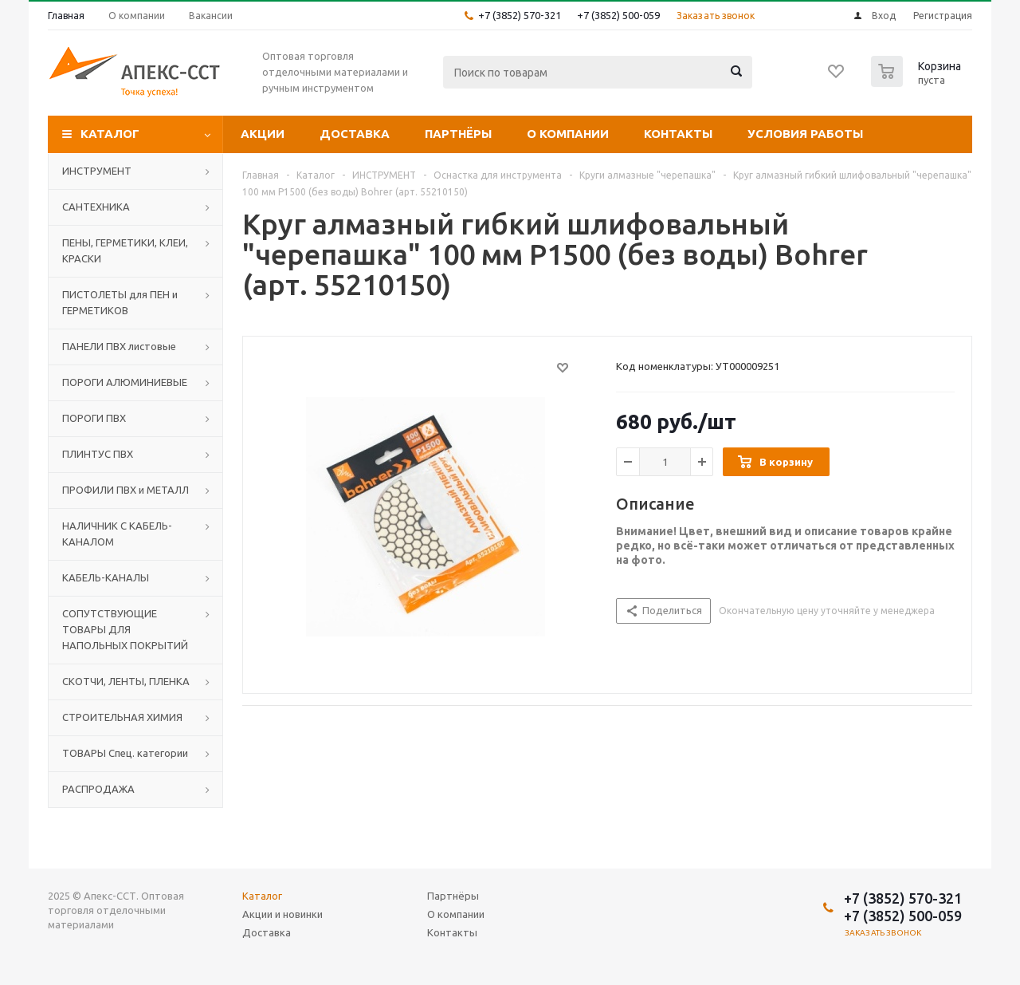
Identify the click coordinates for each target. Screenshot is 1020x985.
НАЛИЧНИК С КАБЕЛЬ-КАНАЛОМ (117, 533)
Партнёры (458, 133)
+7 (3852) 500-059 (618, 15)
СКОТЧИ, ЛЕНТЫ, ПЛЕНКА (126, 681)
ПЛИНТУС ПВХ (97, 453)
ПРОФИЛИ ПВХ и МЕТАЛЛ (125, 489)
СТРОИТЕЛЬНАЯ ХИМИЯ (122, 717)
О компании (568, 133)
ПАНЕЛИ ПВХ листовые (119, 346)
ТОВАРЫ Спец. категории (125, 752)
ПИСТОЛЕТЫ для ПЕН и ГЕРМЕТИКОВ (120, 302)
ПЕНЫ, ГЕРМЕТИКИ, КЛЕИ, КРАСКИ (125, 250)
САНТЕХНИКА (96, 206)
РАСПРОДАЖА (98, 788)
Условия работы (805, 133)
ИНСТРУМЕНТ (96, 170)
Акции (262, 133)
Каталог (109, 133)
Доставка (355, 133)
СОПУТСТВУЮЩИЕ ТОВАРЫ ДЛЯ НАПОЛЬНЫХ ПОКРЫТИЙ (125, 629)
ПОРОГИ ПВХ (94, 418)
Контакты (678, 133)
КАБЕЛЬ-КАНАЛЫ (105, 577)
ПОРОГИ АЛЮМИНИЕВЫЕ (124, 382)
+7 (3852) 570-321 (519, 15)
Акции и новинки (282, 914)
